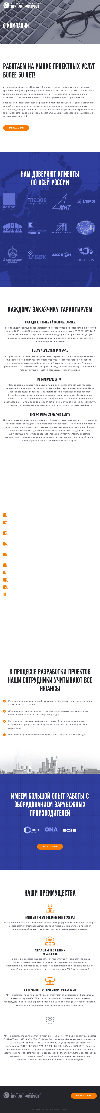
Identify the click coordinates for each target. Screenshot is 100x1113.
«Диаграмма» (61, 1109)
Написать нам (16, 128)
